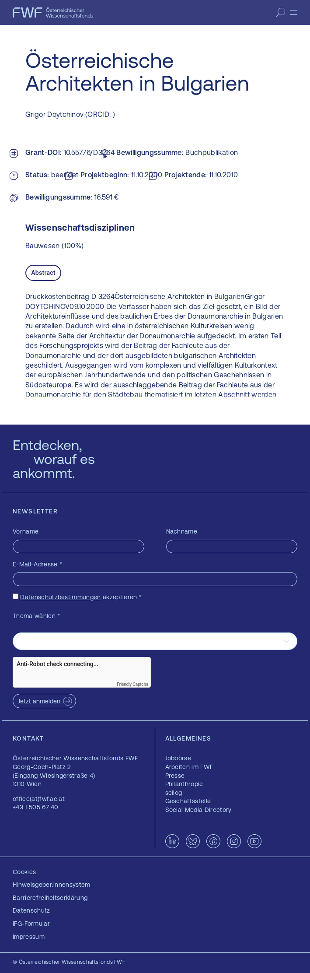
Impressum (29, 936)
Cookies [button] (24, 871)
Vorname (25, 531)
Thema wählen (36, 615)
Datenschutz (31, 910)
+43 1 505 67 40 (36, 807)
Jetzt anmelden (39, 701)
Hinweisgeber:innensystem (52, 884)
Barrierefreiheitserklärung (50, 897)
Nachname (182, 531)
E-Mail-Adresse (37, 564)
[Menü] (293, 12)
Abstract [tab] (43, 272)
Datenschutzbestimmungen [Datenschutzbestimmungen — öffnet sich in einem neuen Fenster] (60, 597)
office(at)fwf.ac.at (39, 798)
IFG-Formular (31, 923)
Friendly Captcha (132, 684)
